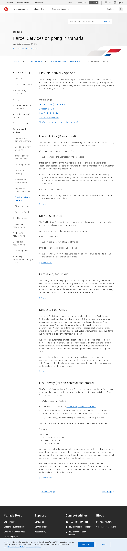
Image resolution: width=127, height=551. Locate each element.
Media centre (9, 536)
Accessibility (40, 526)
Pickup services (22, 201)
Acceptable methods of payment (22, 101)
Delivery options (20, 245)
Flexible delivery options (22, 193)
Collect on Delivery (19, 166)
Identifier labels (20, 212)
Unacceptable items (22, 79)
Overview (17, 73)
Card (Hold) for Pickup (49, 108)
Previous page (48, 486)
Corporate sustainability (14, 521)
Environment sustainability (21, 175)
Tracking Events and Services (22, 151)
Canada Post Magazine (106, 521)
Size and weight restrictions (20, 86)
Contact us (39, 516)
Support (17, 56)
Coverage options (23, 159)
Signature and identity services (22, 184)
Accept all (85, 544)
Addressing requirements (19, 229)
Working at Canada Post (14, 526)
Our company (9, 516)
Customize (103, 544)
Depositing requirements (19, 238)
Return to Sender (23, 207)
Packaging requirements (19, 220)
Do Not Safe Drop (47, 103)
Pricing (16, 94)
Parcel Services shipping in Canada (64, 56)
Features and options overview (23, 134)
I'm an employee (11, 531)
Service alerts (41, 521)
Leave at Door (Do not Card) (52, 99)
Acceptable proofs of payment (23, 110)
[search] (121, 9)
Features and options (23, 125)
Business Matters (104, 516)
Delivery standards (21, 118)
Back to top (46, 199)
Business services (34, 56)
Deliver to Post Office (49, 112)
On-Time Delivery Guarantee (23, 143)
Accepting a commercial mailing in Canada (23, 254)
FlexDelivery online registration (81, 401)
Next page (107, 486)
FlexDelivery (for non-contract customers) (58, 117)
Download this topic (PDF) (27, 43)
